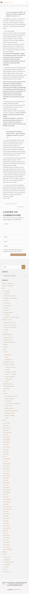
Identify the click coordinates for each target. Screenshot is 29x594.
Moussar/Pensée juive (7, 334)
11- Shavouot (6, 315)
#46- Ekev (5, 530)
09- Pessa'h (6, 310)
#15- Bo (5, 456)
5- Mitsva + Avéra (8, 405)
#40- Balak (5, 516)
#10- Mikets (6, 444)
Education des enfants (8, 337)
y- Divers (5, 393)
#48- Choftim (6, 535)
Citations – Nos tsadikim (7, 285)
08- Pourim (5, 307)
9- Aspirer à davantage (9, 415)
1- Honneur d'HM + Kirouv (9, 322)
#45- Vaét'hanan (7, 528)
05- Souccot (6, 300)
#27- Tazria (6, 485)
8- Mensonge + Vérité (9, 413)
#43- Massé (6, 523)
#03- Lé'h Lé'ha (6, 427)
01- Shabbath (6, 291)
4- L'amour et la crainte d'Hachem (12, 403)
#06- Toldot (6, 435)
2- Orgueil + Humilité (9, 398)
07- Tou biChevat (7, 305)
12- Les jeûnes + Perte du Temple (11, 317)
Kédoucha (5, 344)
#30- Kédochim (6, 492)
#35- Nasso (6, 504)
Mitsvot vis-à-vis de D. (7, 319)
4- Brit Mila (5, 329)
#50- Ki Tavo (6, 540)
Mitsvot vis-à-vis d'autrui (8, 364)
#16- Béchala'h (6, 458)
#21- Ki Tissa (6, 470)
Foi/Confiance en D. (7, 339)
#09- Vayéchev (6, 442)
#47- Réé (5, 533)
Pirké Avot (4, 552)
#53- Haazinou (6, 547)
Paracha (4, 420)
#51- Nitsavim (6, 542)
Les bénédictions (8, 359)
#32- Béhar (5, 497)
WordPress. (18, 589)
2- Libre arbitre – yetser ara (9, 325)
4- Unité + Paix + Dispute (10, 374)
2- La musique (6, 559)
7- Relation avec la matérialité (11, 410)
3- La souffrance (8, 401)
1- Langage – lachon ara (10, 367)
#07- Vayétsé (6, 437)
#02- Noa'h (5, 425)
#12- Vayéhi (6, 449)
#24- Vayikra (6, 478)
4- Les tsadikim (6, 564)
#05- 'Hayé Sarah (7, 432)
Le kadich (6, 357)
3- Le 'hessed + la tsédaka (10, 372)
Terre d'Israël (6, 388)
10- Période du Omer (8, 312)
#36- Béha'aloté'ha (7, 506)
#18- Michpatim (6, 463)
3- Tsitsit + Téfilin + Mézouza (10, 327)
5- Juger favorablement (9, 376)
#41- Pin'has (6, 518)
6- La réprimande (8, 379)
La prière (5, 351)
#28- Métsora (6, 487)
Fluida (14, 589)
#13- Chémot (6, 451)
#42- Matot (5, 521)
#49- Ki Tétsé (6, 537)
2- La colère (7, 369)
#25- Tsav (5, 480)
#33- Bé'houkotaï (7, 499)
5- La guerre (6, 566)
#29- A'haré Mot (7, 490)
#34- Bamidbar (6, 501)
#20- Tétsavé (6, 468)
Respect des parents (8, 383)
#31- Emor (5, 494)
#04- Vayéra (6, 430)
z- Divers (4, 554)
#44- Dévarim (6, 525)
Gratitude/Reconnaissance (9, 342)
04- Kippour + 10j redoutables (10, 298)
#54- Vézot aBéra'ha (8, 549)
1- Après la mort (7, 557)
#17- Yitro (5, 461)
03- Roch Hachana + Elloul (9, 296)
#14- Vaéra (5, 454)
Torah (4, 391)
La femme (5, 347)
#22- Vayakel (6, 473)
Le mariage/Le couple (8, 361)
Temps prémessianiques (8, 386)
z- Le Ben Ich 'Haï (6, 571)
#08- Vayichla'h (6, 439)
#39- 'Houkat (6, 513)
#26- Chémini (6, 482)
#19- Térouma (6, 466)
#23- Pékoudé (6, 475)
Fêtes (3, 288)
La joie (4, 349)
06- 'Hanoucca (6, 303)
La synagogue (7, 354)
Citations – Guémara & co (8, 283)
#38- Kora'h (6, 511)
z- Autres (5, 332)
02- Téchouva (6, 293)
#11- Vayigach (6, 447)
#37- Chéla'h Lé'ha (7, 509)
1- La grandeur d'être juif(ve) (10, 396)
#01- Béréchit (6, 423)
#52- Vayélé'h (6, 544)
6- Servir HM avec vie (9, 408)
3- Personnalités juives (8, 562)
